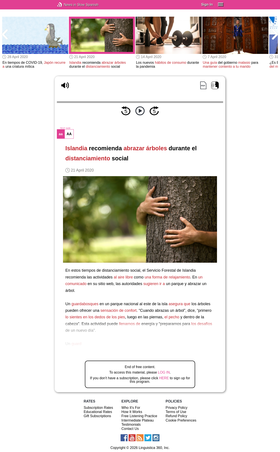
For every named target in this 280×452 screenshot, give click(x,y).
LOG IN (164, 372)
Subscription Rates (98, 407)
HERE (164, 378)
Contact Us (130, 429)
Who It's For (130, 407)
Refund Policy (176, 416)
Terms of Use (176, 412)
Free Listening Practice (139, 416)
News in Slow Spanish (66, 5)
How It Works (131, 412)
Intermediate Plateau (137, 420)
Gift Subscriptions (97, 416)
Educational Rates (98, 412)
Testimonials (131, 424)
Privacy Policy (176, 407)
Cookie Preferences (181, 420)
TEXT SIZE (65, 128)
